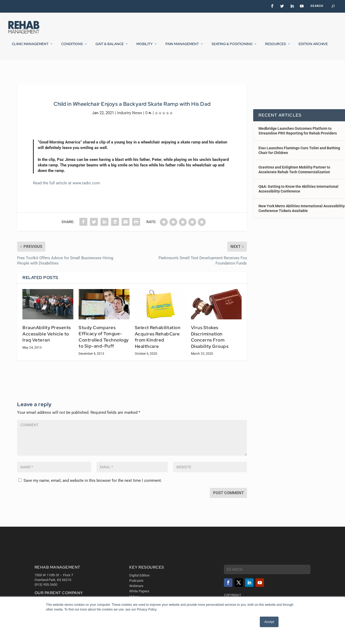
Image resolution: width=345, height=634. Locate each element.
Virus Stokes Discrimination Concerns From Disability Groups (210, 338)
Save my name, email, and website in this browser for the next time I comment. (92, 481)
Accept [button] (269, 622)
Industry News (129, 114)
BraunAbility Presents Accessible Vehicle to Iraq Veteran (46, 335)
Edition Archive (313, 47)
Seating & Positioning (232, 47)
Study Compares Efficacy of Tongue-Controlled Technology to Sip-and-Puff (104, 338)
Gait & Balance (109, 47)
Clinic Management (30, 47)
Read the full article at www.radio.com (66, 184)
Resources (275, 47)
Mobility (144, 47)
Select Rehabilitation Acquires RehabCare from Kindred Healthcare (158, 338)
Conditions (72, 47)
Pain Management (182, 47)
